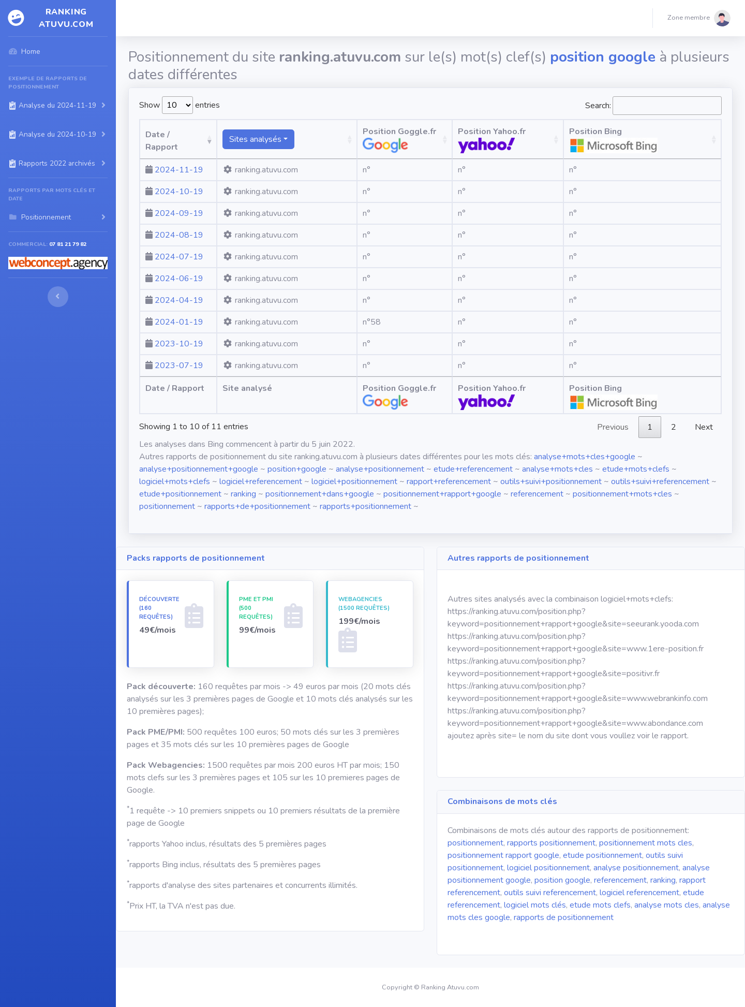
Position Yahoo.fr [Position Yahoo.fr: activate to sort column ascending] (536, 139)
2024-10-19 (179, 191)
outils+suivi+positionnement (551, 481)
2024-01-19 (179, 322)
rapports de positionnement (564, 917)
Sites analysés (282, 139)
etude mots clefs (600, 905)
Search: (653, 105)
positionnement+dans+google (319, 494)
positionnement (167, 506)
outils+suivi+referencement (660, 481)
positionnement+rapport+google (442, 494)
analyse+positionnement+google (198, 469)
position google (562, 880)
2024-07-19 (179, 256)
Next (704, 427)
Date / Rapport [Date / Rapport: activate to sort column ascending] (174, 147)
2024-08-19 (179, 235)
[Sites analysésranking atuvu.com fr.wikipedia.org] (308, 139)
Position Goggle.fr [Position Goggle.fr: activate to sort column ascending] (415, 139)
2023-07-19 (179, 365)
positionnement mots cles (645, 843)
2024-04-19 (179, 300)
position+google (296, 469)
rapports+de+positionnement (257, 506)
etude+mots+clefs (635, 469)
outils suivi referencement (550, 892)
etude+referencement (473, 469)
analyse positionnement (636, 867)
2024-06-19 (179, 278)
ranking (243, 494)
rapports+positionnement (365, 506)
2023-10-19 (179, 343)
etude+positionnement (180, 494)
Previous (613, 427)
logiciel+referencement (260, 481)
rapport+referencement (449, 481)
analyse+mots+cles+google (584, 456)
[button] (699, 18)
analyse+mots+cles (557, 469)
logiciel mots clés (535, 905)
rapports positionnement (551, 843)
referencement (537, 494)
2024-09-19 (179, 213)
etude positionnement (602, 855)
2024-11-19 (179, 170)
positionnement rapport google (503, 855)
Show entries (179, 105)
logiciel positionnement (548, 867)
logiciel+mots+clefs (174, 481)
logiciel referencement (639, 892)
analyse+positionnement (380, 469)
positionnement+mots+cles (622, 494)
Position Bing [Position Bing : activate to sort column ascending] (663, 139)
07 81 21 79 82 (67, 244)
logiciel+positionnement (354, 481)
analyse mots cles (666, 905)
